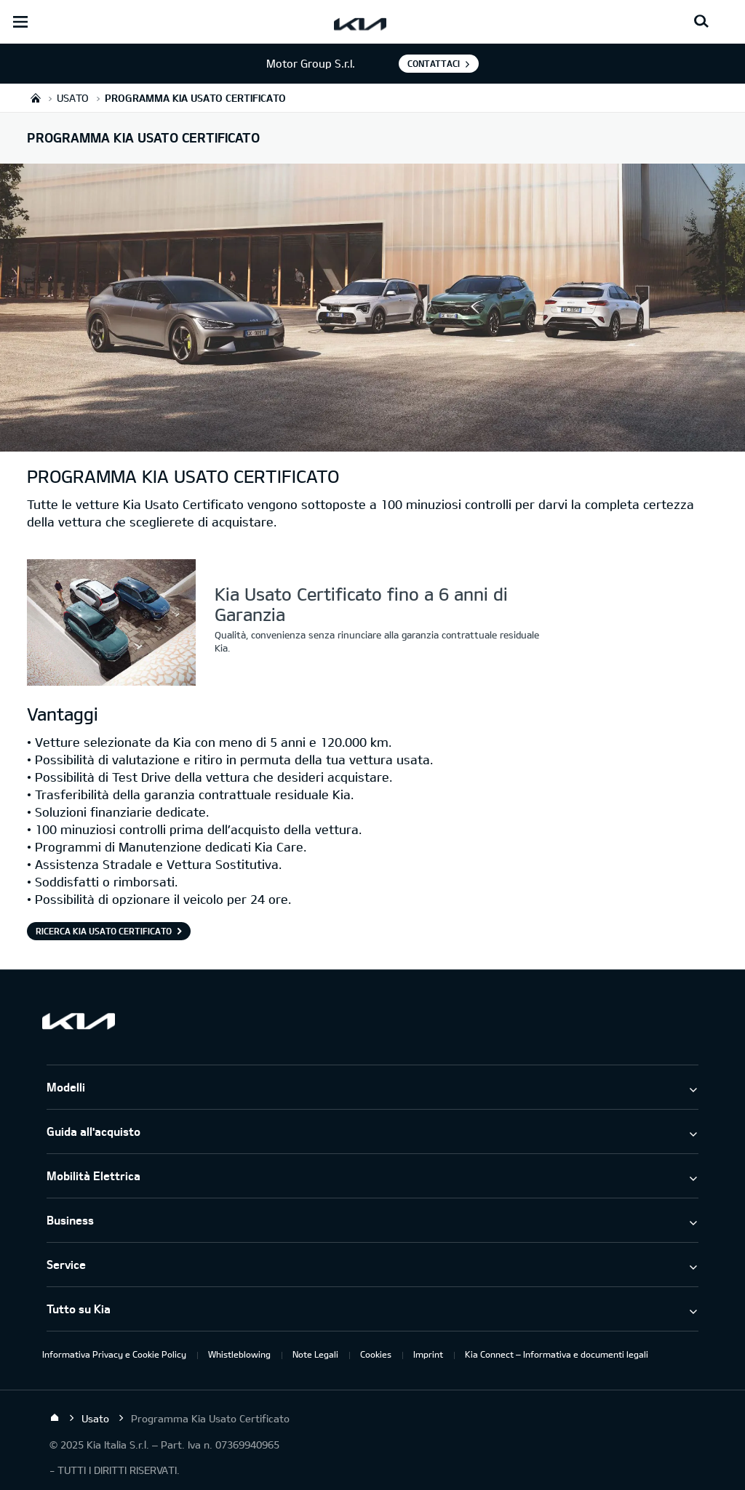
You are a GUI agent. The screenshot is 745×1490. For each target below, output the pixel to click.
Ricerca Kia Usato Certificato (104, 931)
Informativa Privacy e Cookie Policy (114, 1354)
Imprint (428, 1354)
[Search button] (701, 22)
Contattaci (433, 63)
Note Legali (315, 1354)
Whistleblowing (239, 1354)
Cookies (375, 1354)
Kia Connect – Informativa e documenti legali (556, 1354)
